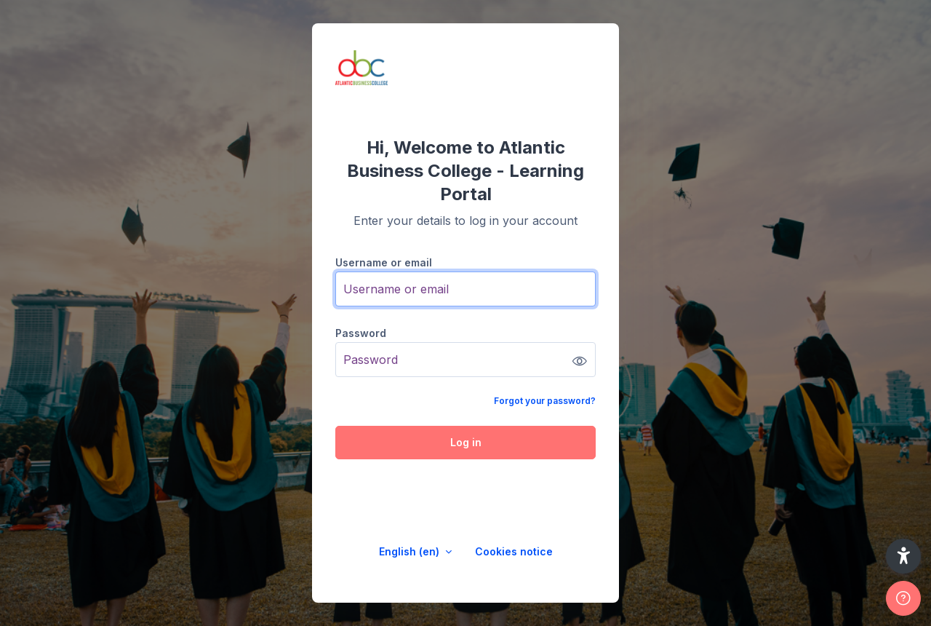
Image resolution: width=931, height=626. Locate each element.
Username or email (383, 262)
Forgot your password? (545, 400)
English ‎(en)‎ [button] (410, 551)
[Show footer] (903, 598)
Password (360, 333)
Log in (466, 442)
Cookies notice (514, 551)
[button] (903, 556)
